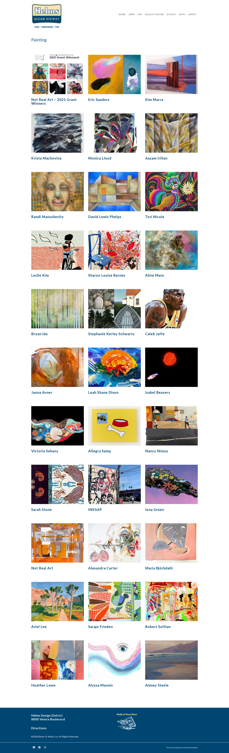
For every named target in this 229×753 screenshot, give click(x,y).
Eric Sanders (99, 99)
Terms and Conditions (173, 748)
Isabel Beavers (157, 392)
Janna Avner (41, 392)
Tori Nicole (154, 217)
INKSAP (95, 509)
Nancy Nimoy (156, 451)
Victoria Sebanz (44, 451)
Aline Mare (154, 275)
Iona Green (154, 509)
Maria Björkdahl (159, 568)
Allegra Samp (99, 451)
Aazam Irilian (156, 158)
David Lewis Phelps (104, 217)
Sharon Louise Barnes (106, 275)
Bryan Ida (39, 334)
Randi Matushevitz (47, 217)
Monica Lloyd (99, 158)
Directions (38, 728)
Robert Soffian (158, 627)
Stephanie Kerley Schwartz (111, 334)
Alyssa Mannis (100, 685)
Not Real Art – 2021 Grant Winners (54, 101)
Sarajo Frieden (100, 627)
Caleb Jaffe (155, 334)
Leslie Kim (40, 275)
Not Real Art (42, 568)
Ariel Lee (39, 627)
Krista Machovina (46, 158)
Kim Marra (154, 99)
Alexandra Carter (103, 568)
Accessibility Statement (190, 748)
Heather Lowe (43, 685)
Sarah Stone (41, 509)
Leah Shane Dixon (103, 392)
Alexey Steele (157, 685)
